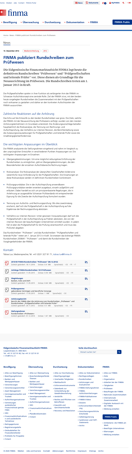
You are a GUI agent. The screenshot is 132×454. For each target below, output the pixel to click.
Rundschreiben (85, 379)
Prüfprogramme (17, 289)
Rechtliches (70, 451)
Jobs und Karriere (33, 451)
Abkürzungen (58, 451)
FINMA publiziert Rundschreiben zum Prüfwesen (35, 35)
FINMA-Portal (31, 3)
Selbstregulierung (86, 417)
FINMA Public (111, 417)
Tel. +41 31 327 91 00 (12, 353)
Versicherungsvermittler (15, 388)
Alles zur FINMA (110, 373)
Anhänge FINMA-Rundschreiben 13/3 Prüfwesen (31, 270)
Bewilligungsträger (62, 376)
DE (129, 3)
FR (71, 265)
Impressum (82, 451)
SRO (6, 413)
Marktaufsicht (60, 382)
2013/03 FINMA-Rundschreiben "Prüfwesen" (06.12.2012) (34, 262)
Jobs (15, 3)
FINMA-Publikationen (88, 396)
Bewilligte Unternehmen (114, 428)
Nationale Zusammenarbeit (115, 395)
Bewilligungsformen (13, 376)
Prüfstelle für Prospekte (14, 436)
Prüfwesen (108, 389)
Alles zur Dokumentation (89, 373)
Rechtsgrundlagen (86, 376)
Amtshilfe (58, 396)
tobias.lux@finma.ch (62, 254)
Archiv (81, 426)
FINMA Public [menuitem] (122, 22)
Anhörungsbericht (18, 299)
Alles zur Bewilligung (14, 373)
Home (2, 3)
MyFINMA (115, 3)
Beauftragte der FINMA (113, 392)
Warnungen (109, 431)
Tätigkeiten (108, 385)
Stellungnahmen (18, 311)
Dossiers (82, 403)
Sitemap (92, 451)
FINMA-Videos (85, 400)
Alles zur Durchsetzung (64, 373)
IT (75, 265)
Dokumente (91, 3)
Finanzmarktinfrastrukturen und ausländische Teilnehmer (16, 418)
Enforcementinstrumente (64, 385)
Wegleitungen (17, 278)
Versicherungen (11, 385)
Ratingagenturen (12, 424)
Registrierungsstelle (13, 427)
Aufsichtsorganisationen (15, 400)
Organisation (109, 379)
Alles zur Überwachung (39, 373)
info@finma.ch (10, 356)
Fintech (8, 439)
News (78, 3)
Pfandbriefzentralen (38, 414)
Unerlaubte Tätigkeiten (64, 379)
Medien (9, 3)
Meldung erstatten (111, 409)
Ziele (106, 376)
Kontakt (21, 3)
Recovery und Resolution (64, 411)
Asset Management (13, 391)
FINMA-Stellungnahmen (89, 388)
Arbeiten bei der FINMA (114, 382)
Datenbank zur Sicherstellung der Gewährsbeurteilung (62, 391)
